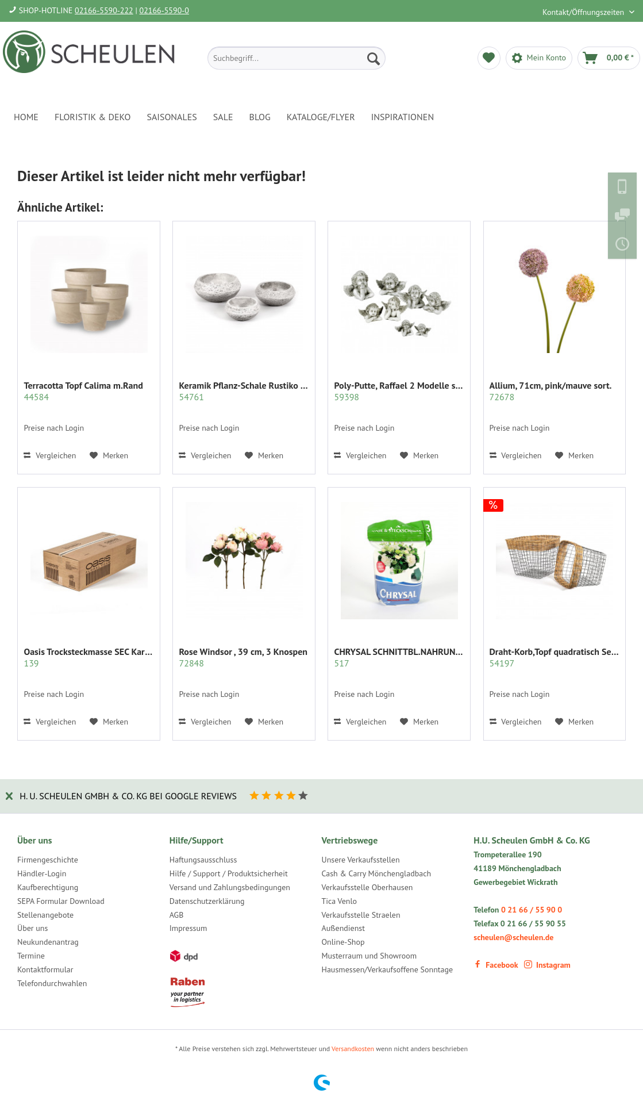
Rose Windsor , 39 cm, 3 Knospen (243, 657)
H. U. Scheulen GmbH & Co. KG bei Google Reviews (128, 796)
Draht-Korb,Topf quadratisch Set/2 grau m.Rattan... (554, 657)
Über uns (32, 928)
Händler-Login (41, 873)
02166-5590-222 (104, 10)
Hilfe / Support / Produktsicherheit (229, 873)
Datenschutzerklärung (207, 901)
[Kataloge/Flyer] (321, 116)
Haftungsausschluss (203, 859)
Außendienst (343, 928)
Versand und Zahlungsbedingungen (230, 887)
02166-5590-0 (164, 10)
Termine (31, 955)
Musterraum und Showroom (369, 955)
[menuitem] (296, 58)
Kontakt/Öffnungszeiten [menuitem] (584, 12)
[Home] (26, 116)
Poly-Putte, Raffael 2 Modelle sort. (399, 391)
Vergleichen (50, 455)
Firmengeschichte (47, 859)
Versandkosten (353, 1048)
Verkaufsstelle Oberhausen (367, 887)
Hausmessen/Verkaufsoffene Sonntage (387, 969)
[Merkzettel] (489, 58)
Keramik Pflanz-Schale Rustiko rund (244, 391)
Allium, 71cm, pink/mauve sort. (551, 391)
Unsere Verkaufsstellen (361, 859)
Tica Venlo (339, 901)
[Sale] (223, 116)
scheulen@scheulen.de (513, 937)
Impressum (188, 928)
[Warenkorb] (608, 58)
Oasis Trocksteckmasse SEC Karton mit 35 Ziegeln (88, 657)
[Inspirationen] (402, 116)
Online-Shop (343, 942)
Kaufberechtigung (47, 887)
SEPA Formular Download (61, 901)
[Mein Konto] (539, 58)
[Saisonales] (171, 116)
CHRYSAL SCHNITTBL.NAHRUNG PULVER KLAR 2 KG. (399, 657)
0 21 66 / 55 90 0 (531, 909)
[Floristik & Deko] (92, 116)
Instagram (547, 965)
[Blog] (260, 116)
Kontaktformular (45, 969)
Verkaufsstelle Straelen (361, 915)
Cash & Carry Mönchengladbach (377, 873)
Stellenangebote (45, 915)
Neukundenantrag (48, 942)
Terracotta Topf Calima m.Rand (83, 391)
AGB (177, 915)
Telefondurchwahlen (52, 983)
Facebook (495, 965)
